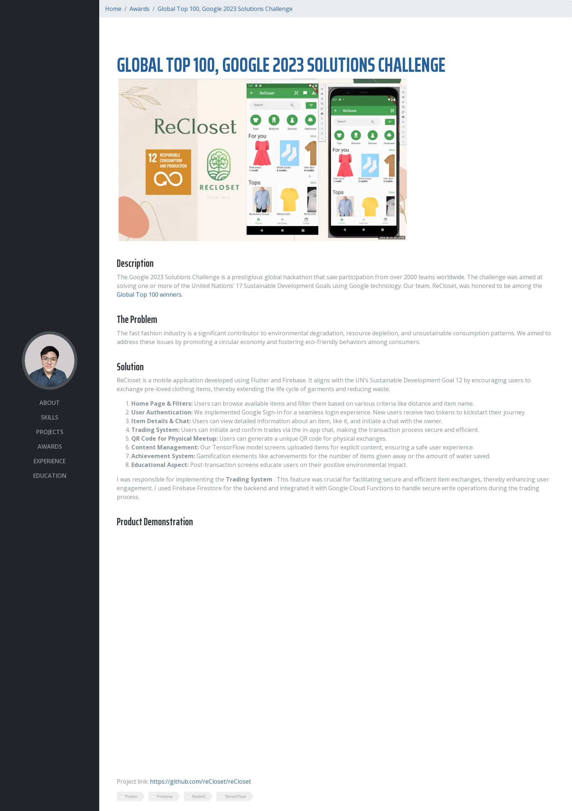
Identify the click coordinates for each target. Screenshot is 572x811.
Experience (50, 461)
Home (113, 9)
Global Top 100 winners (149, 295)
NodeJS (199, 796)
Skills (49, 417)
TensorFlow (235, 796)
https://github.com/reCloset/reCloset (200, 781)
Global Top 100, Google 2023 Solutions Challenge (225, 9)
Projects (49, 432)
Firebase (165, 796)
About (49, 403)
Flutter (131, 796)
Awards (50, 446)
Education (49, 476)
